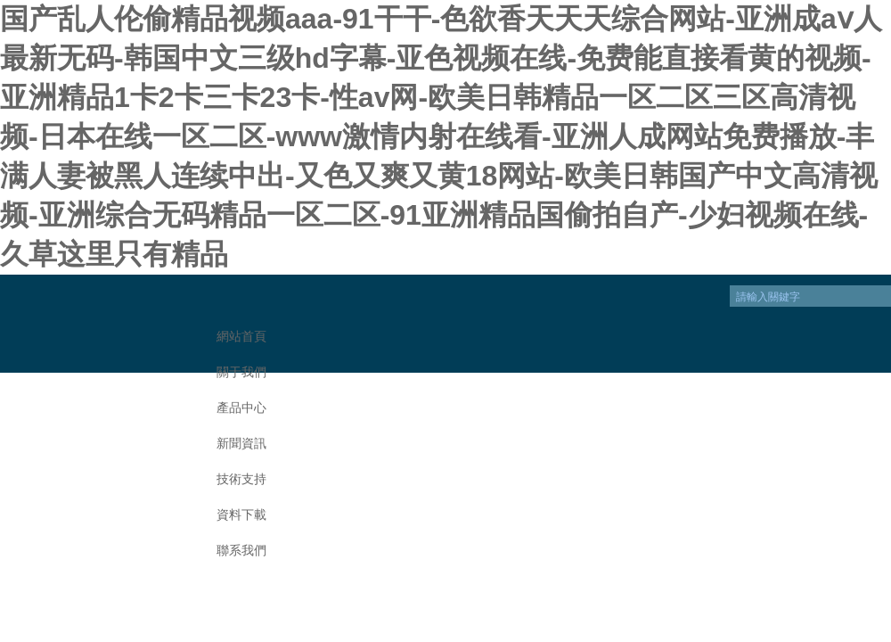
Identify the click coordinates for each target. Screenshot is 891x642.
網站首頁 (241, 336)
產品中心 (241, 408)
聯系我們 (241, 550)
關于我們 (241, 372)
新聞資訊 (241, 443)
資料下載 (241, 515)
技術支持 (241, 479)
